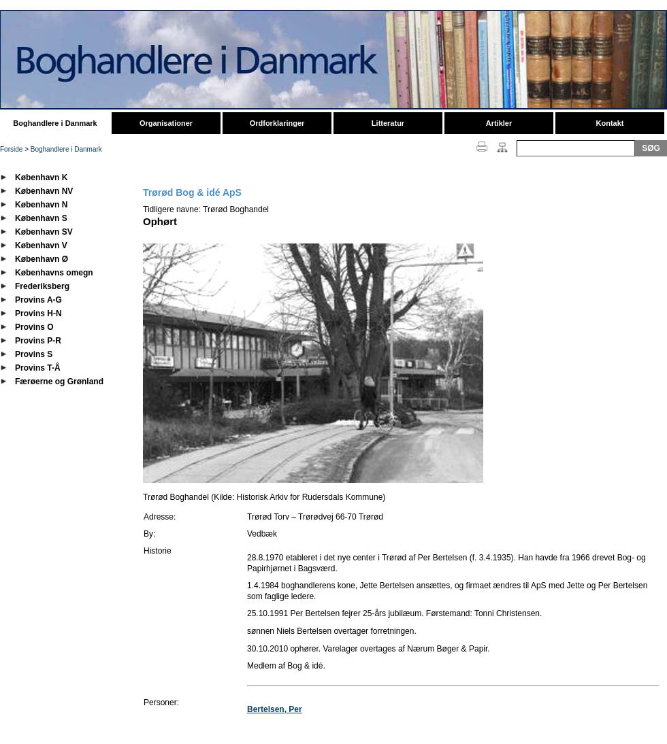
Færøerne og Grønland (59, 381)
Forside (11, 149)
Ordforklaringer (277, 123)
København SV (44, 232)
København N (41, 204)
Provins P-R (38, 340)
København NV (44, 191)
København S (41, 218)
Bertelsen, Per (274, 709)
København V (41, 245)
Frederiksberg (42, 286)
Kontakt (610, 123)
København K (41, 177)
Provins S (33, 354)
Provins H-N (38, 313)
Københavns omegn (54, 272)
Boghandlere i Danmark (55, 123)
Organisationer (166, 123)
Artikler (499, 123)
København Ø (41, 259)
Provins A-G (38, 300)
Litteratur (388, 123)
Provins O (34, 327)
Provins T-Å (38, 368)
